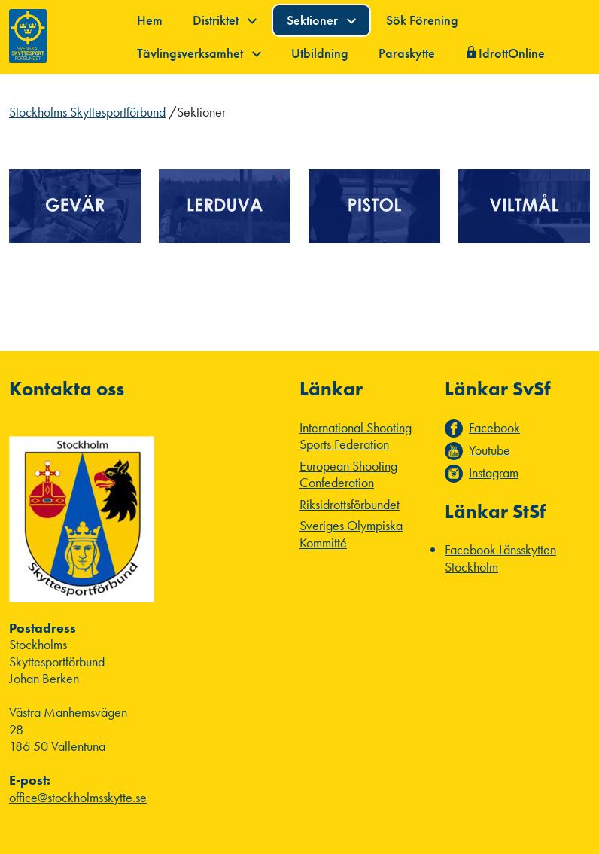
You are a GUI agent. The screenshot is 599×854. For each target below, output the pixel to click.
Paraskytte (407, 53)
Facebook (494, 427)
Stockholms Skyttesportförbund (87, 111)
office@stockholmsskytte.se (78, 797)
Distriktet (225, 20)
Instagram (493, 473)
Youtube (489, 450)
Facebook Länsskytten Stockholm (500, 558)
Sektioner (321, 20)
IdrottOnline (512, 53)
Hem (150, 20)
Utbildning (319, 53)
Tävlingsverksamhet (199, 53)
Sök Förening (422, 20)
